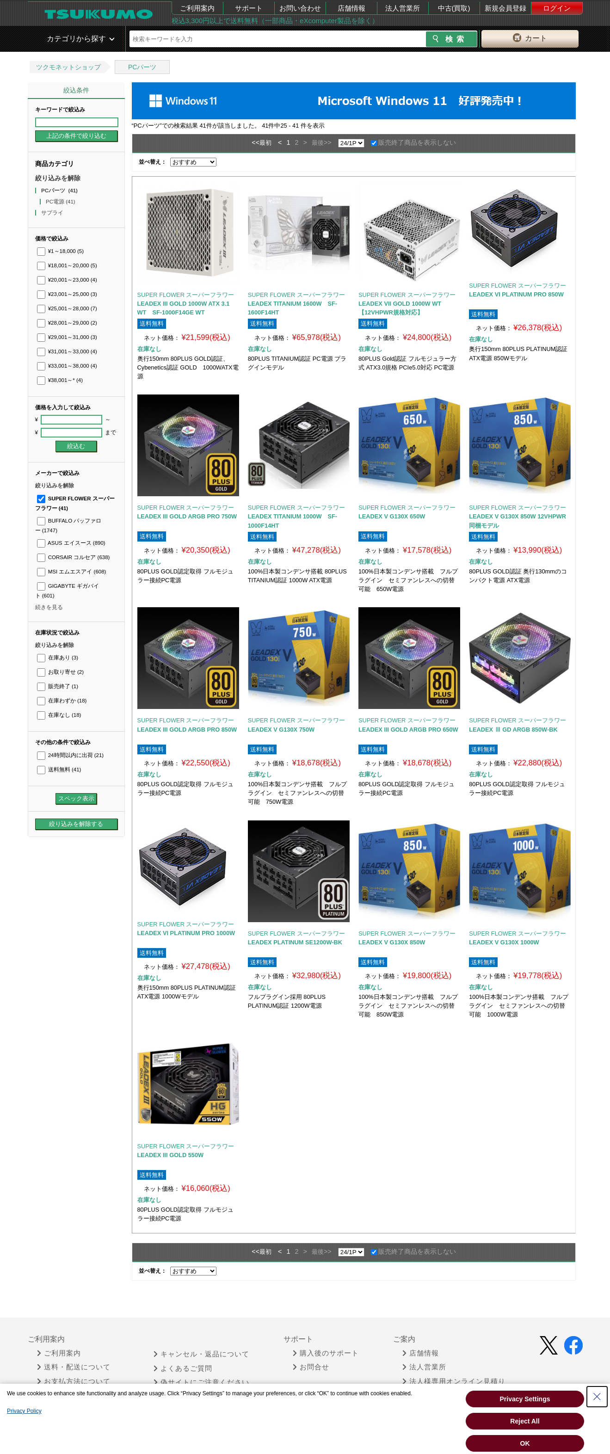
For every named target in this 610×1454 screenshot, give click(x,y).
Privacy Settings (525, 1399)
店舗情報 (351, 8)
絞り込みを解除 (57, 178)
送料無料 (59, 769)
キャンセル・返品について (201, 1354)
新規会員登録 (505, 8)
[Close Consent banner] (597, 1396)
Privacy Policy (24, 1411)
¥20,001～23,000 (67, 280)
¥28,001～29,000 (67, 323)
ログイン (557, 8)
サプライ (53, 213)
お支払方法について (74, 1381)
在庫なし (59, 715)
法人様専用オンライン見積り (453, 1381)
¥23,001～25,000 (67, 294)
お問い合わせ (300, 8)
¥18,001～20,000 (67, 265)
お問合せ (311, 1367)
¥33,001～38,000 (67, 366)
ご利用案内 (197, 8)
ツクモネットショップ (68, 67)
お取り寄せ (60, 672)
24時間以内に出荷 (70, 755)
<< (255, 142)
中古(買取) (454, 8)
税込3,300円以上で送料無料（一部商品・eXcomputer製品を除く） (275, 21)
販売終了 (57, 686)
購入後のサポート (326, 1353)
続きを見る (49, 607)
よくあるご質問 (183, 1368)
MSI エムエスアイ (71, 571)
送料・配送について (74, 1367)
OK (525, 1443)
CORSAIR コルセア (73, 557)
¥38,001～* (60, 380)
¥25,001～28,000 (67, 308)
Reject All (524, 1421)
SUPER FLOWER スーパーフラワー (185, 294)
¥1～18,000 (60, 251)
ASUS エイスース (71, 543)
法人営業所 (402, 8)
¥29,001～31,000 (67, 337)
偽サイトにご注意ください (201, 1382)
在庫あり (57, 657)
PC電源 (60, 201)
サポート (249, 8)
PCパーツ (142, 67)
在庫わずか (62, 700)
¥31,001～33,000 (67, 351)
